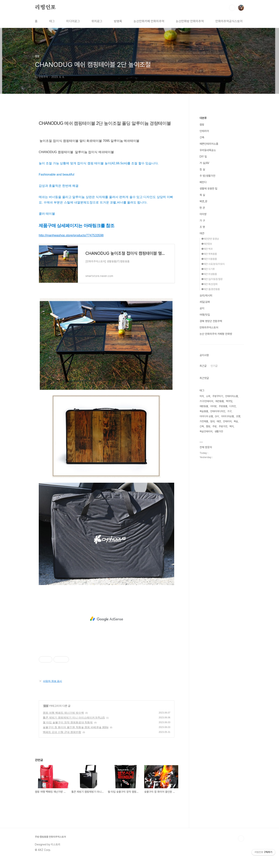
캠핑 (45, 705)
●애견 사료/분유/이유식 (213, 264)
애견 (202, 233)
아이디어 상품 (206, 416)
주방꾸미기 (217, 396)
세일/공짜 (205, 301)
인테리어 (204, 131)
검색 (232, 8)
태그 (52, 21)
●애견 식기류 (208, 269)
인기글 (214, 365)
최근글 (203, 365)
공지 (202, 308)
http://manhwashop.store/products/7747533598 (71, 235)
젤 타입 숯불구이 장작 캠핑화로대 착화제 (68, 722)
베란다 (203, 182)
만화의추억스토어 (209, 327)
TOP (241, 838)
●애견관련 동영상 (210, 238)
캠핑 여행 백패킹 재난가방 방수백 (63, 712)
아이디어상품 (227, 416)
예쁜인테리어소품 (209, 143)
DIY (217, 416)
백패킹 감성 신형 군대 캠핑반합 (62, 732)
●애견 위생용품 (209, 274)
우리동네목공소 (208, 150)
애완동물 (204, 406)
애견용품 (219, 401)
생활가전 (218, 431)
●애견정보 (206, 243)
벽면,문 (203, 201)
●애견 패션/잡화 (209, 284)
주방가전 (223, 426)
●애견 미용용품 (209, 259)
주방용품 (223, 406)
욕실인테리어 (206, 431)
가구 (229, 411)
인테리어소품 (231, 396)
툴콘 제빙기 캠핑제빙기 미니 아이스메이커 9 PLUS (74, 717)
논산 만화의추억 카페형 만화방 (216, 333)
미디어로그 (73, 21)
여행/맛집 (205, 314)
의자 (202, 396)
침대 (212, 421)
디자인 (232, 406)
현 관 (202, 207)
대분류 (203, 118)
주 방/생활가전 (207, 175)
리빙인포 (45, 7)
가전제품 (204, 421)
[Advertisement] (106, 619)
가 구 (202, 220)
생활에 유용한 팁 (208, 188)
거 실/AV (204, 163)
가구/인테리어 (206, 401)
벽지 (231, 426)
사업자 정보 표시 (50, 680)
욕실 (236, 421)
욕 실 (202, 194)
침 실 (202, 169)
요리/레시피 (206, 295)
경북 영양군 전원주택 (211, 321)
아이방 (203, 214)
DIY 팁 (203, 156)
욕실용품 (204, 411)
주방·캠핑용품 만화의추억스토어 (50, 836)
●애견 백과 (207, 248)
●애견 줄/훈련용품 (210, 289)
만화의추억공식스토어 (229, 21)
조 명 (202, 226)
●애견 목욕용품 (209, 253)
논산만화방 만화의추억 (190, 21)
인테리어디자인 (217, 411)
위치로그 (96, 21)
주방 (214, 426)
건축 (202, 137)
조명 (238, 416)
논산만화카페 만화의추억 (149, 21)
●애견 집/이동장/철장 (212, 279)
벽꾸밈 (229, 401)
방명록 (118, 21)
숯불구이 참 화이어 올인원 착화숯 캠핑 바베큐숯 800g (75, 727)
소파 (208, 396)
